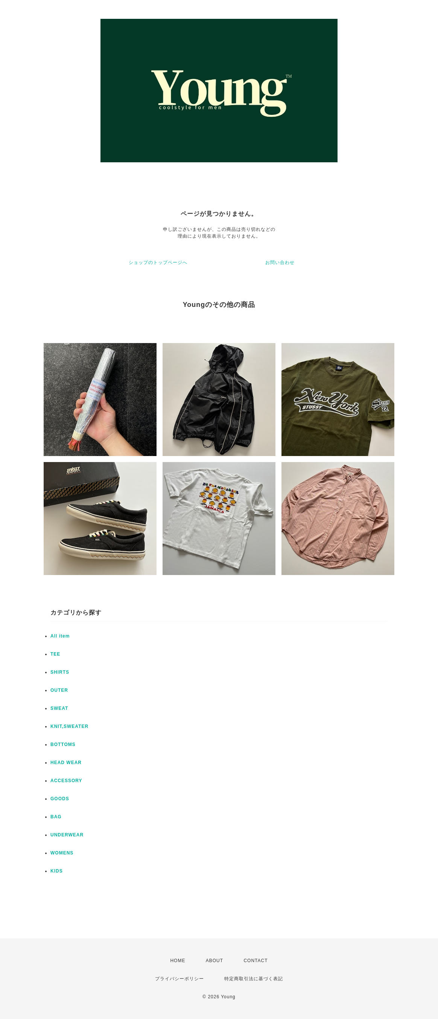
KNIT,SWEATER (69, 726)
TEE (55, 654)
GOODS (59, 798)
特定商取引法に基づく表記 (253, 978)
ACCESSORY (66, 780)
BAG (56, 816)
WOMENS (61, 853)
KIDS (56, 871)
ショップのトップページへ (158, 262)
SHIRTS (59, 672)
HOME (177, 960)
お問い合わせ (280, 262)
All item (60, 636)
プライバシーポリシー (179, 978)
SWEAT (59, 708)
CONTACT (255, 960)
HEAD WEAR (66, 762)
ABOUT (214, 960)
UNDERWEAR (67, 834)
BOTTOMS (63, 744)
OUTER (59, 690)
